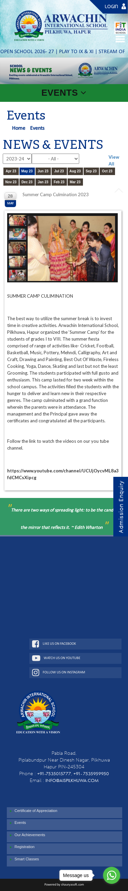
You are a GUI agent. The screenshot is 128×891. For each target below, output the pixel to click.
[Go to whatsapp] (111, 875)
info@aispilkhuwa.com (72, 780)
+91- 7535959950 (91, 773)
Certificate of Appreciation (33, 811)
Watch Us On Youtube (56, 658)
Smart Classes (24, 859)
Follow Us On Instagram (58, 672)
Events (17, 823)
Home (18, 128)
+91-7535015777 (54, 773)
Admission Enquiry (121, 507)
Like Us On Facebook (54, 644)
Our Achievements (27, 835)
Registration (21, 847)
